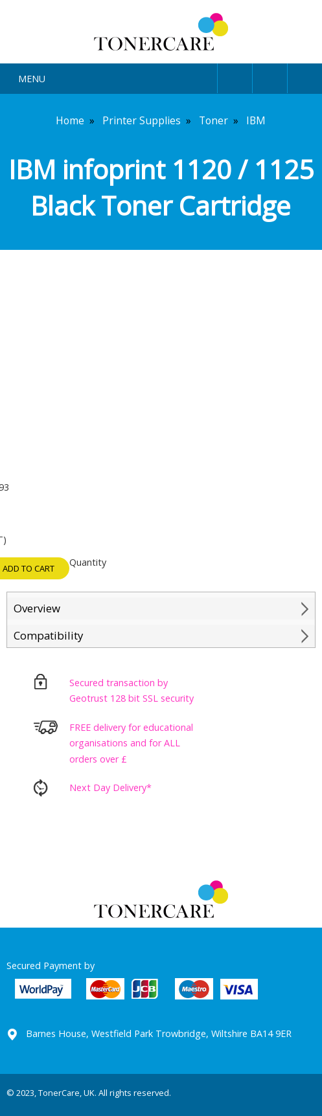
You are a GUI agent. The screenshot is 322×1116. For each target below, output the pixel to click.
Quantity (87, 562)
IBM (256, 120)
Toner (213, 120)
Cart (304, 76)
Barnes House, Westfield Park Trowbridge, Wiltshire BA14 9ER (159, 1033)
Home (70, 120)
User (234, 76)
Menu (31, 79)
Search (269, 76)
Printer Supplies (141, 120)
